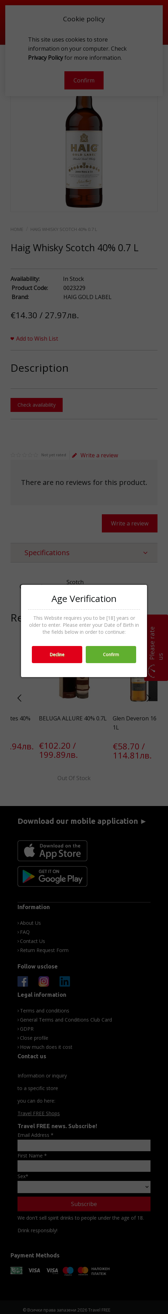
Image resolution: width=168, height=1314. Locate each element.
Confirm (111, 655)
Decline (57, 655)
